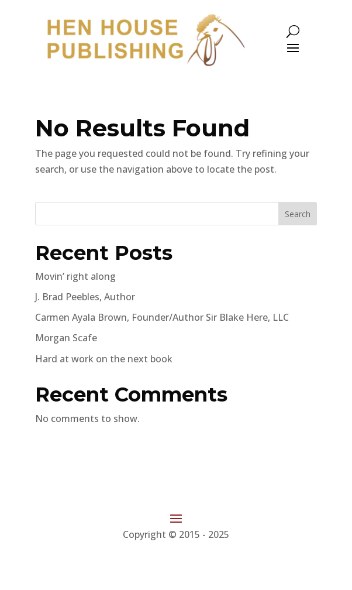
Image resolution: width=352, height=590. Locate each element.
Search (297, 213)
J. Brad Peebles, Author (85, 296)
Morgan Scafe (66, 337)
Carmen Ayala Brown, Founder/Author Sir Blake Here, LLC (162, 317)
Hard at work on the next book (103, 358)
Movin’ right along (75, 276)
